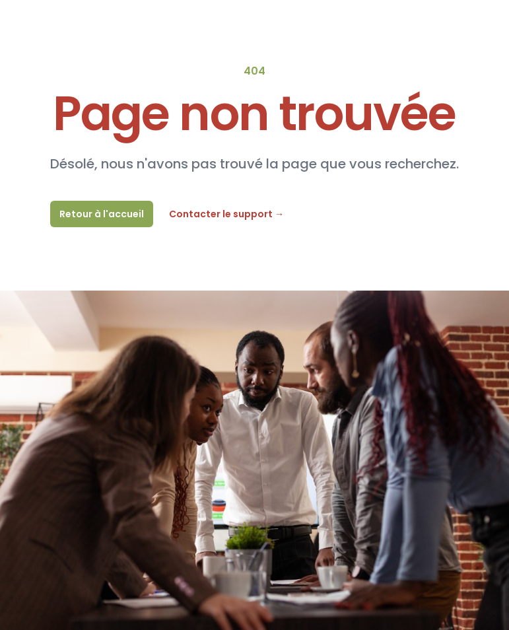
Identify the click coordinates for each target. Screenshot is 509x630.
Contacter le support (226, 214)
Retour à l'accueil (101, 214)
